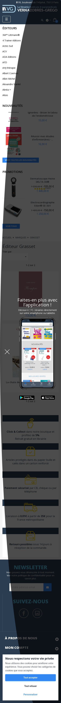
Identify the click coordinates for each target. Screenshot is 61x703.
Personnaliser (30, 694)
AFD (4, 62)
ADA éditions (9, 56)
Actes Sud (7, 45)
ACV (4, 51)
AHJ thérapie (8, 67)
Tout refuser (30, 686)
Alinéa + (6, 89)
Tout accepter (30, 677)
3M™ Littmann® (11, 35)
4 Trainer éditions (11, 40)
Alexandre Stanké (11, 84)
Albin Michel (8, 78)
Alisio (5, 95)
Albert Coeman (10, 73)
